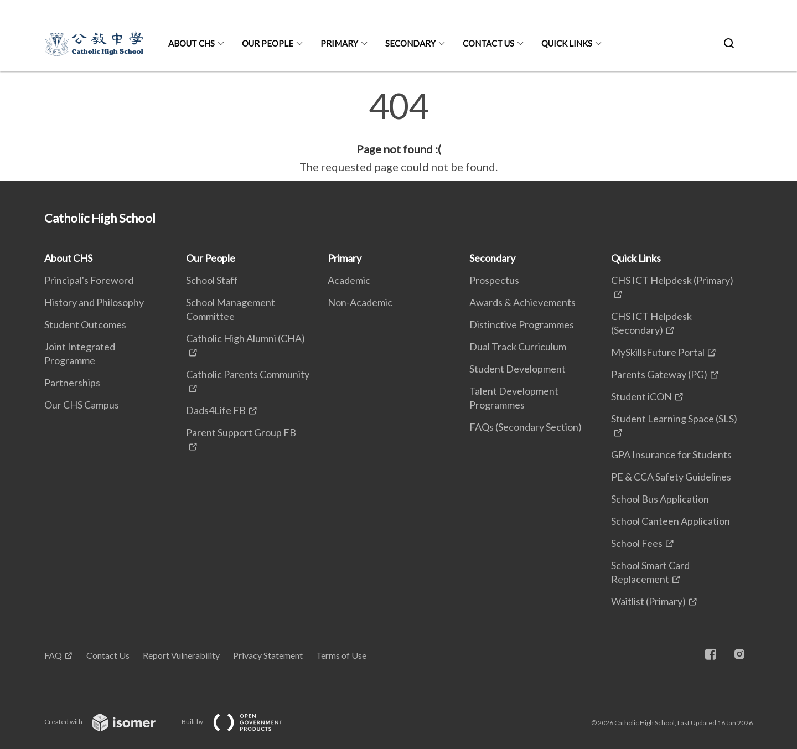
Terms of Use (341, 655)
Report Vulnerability (181, 655)
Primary (339, 43)
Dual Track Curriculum (517, 346)
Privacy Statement (268, 655)
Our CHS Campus (81, 405)
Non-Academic (360, 302)
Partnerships (72, 382)
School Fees (637, 543)
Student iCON (641, 396)
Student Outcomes (85, 324)
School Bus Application (660, 499)
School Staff (212, 280)
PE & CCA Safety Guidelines (671, 477)
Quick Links (566, 43)
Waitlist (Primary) (648, 601)
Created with (108, 721)
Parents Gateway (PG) (659, 374)
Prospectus (494, 280)
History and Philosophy (94, 302)
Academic (349, 280)
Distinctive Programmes (521, 324)
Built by (241, 721)
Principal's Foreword (88, 280)
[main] (398, 131)
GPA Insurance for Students (671, 454)
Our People (267, 43)
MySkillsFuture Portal (658, 352)
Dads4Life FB (216, 410)
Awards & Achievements (522, 302)
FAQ (53, 655)
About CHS (191, 43)
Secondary (410, 43)
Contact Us (488, 43)
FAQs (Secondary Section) (525, 427)
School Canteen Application (670, 521)
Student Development (517, 369)
